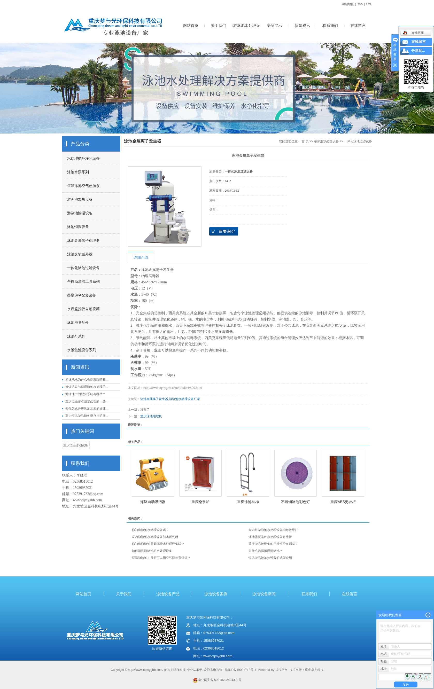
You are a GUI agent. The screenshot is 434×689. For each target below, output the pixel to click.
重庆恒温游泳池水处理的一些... (86, 401)
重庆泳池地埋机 (151, 416)
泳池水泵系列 (78, 172)
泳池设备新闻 (264, 594)
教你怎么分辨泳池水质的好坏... (86, 408)
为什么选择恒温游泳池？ (266, 551)
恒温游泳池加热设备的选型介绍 (270, 558)
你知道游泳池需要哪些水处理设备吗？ (158, 544)
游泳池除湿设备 (79, 213)
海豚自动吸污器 (153, 502)
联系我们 (330, 25)
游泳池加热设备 (79, 199)
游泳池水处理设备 (246, 30)
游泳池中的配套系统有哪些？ (85, 394)
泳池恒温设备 (78, 227)
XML (369, 4)
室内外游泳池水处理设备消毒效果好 (273, 530)
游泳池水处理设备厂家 (184, 399)
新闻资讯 (302, 25)
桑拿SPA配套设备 (81, 295)
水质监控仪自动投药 (83, 309)
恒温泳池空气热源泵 (83, 186)
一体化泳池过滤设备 (83, 268)
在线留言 (358, 25)
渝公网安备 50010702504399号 (217, 680)
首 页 (304, 141)
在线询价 (223, 231)
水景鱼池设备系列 (81, 350)
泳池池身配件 (78, 322)
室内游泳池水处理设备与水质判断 (155, 537)
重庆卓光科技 (314, 670)
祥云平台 (281, 670)
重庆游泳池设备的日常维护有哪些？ (273, 544)
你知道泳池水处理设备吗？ (150, 530)
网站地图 (348, 4)
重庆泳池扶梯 (248, 502)
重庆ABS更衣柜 (343, 502)
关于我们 (218, 25)
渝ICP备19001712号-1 (240, 670)
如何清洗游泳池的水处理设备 (152, 551)
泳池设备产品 (168, 594)
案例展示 (274, 25)
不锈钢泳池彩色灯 (295, 502)
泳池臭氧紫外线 (79, 254)
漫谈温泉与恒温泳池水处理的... (86, 387)
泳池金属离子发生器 (154, 399)
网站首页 (190, 25)
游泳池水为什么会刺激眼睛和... (86, 379)
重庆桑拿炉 (200, 502)
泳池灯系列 (76, 336)
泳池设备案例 (216, 594)
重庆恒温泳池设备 (75, 445)
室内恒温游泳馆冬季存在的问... (86, 416)
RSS (360, 4)
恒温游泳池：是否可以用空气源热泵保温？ (161, 558)
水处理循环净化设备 (83, 158)
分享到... (418, 51)
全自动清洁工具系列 (83, 281)
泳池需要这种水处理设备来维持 (270, 537)
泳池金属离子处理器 (83, 240)
